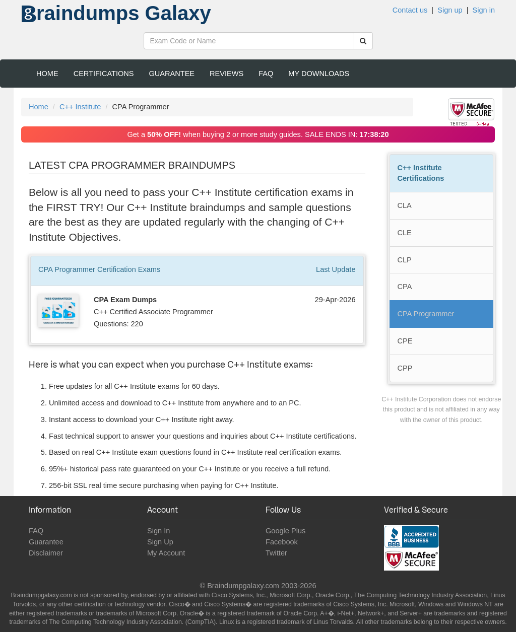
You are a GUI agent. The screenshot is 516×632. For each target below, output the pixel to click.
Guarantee (172, 73)
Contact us (410, 10)
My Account (166, 553)
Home (47, 73)
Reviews (226, 73)
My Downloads (318, 73)
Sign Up (160, 542)
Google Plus (285, 531)
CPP (405, 368)
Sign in (484, 10)
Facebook (282, 542)
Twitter (276, 553)
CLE (405, 233)
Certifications (104, 73)
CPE (405, 341)
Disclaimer (46, 553)
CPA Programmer (426, 314)
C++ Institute (80, 107)
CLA (405, 205)
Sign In (158, 531)
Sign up (449, 10)
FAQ (266, 73)
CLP (405, 260)
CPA (405, 287)
